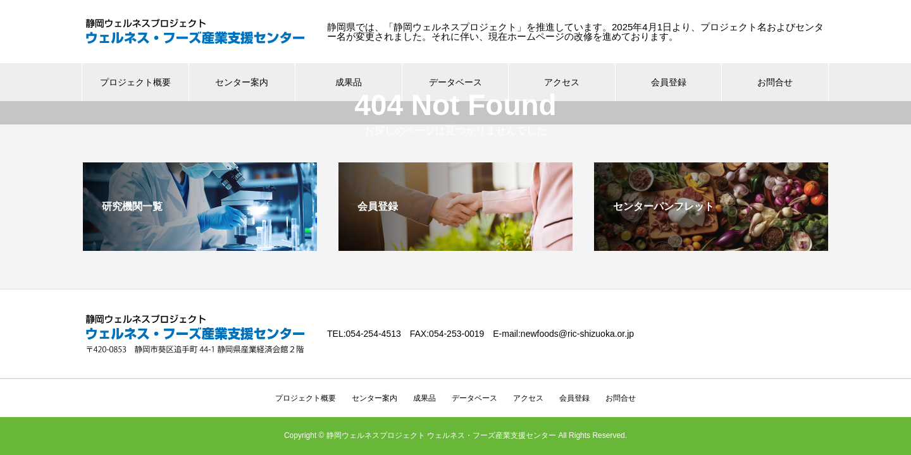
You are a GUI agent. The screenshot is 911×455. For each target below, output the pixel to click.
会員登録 (668, 82)
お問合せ (775, 82)
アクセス (561, 82)
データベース (474, 374)
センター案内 (241, 82)
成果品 (348, 82)
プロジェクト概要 (135, 82)
